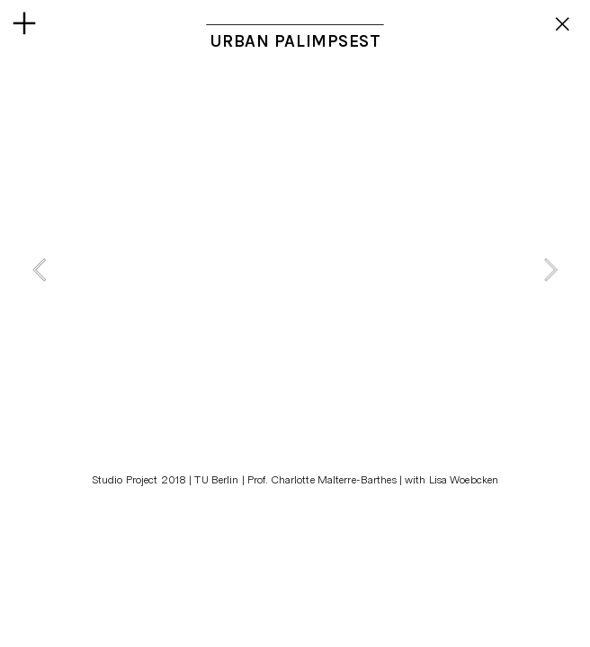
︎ (563, 24)
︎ (24, 24)
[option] (294, 269)
